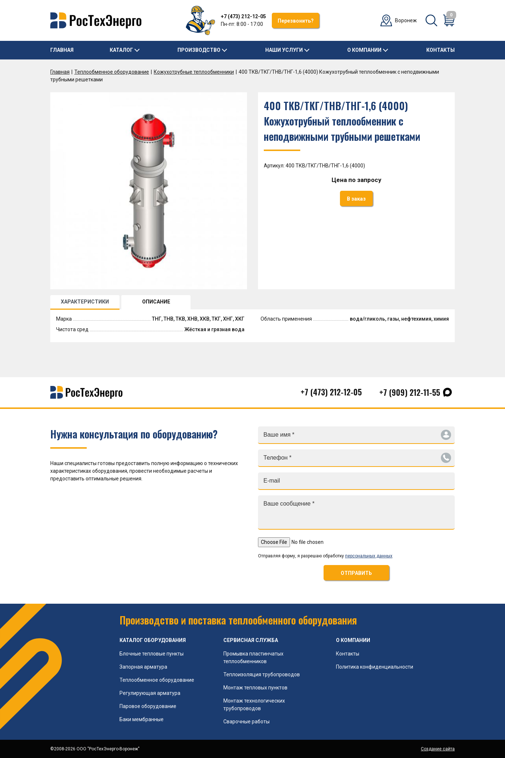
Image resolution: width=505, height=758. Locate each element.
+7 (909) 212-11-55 (409, 392)
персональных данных (368, 555)
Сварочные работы (246, 721)
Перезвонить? (296, 21)
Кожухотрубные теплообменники (194, 72)
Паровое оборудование (148, 706)
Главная (62, 50)
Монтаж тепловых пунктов (255, 688)
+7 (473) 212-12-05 (243, 16)
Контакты (440, 50)
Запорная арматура (143, 667)
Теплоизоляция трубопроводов (261, 674)
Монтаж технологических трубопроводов (254, 704)
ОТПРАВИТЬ (356, 573)
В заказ (356, 199)
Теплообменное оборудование (111, 72)
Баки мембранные (142, 719)
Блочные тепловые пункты (152, 654)
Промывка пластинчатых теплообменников (253, 657)
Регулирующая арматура (150, 693)
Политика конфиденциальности (374, 667)
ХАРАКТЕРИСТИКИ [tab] (85, 302)
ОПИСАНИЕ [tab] (156, 302)
